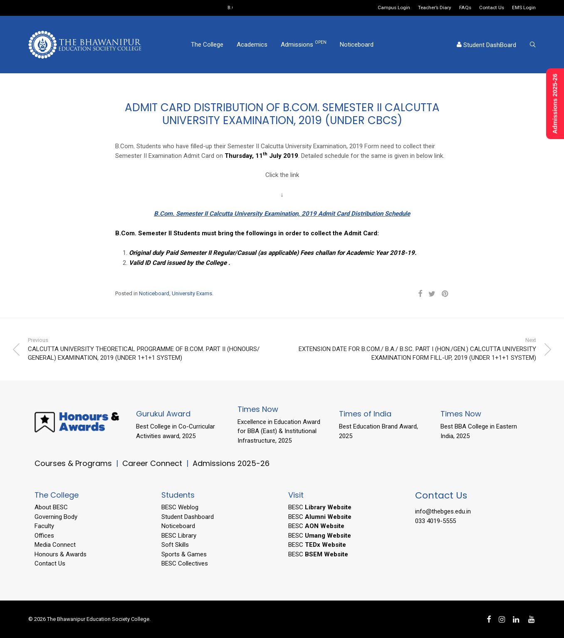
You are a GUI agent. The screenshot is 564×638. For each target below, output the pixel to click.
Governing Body (56, 517)
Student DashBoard (486, 45)
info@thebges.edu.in (443, 511)
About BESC (51, 507)
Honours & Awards (61, 554)
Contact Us (491, 7)
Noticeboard (357, 44)
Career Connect (153, 463)
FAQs (465, 7)
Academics (252, 44)
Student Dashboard (187, 517)
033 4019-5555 (435, 521)
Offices (44, 535)
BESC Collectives (184, 563)
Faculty (44, 526)
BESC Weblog (179, 507)
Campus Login (394, 7)
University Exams (192, 293)
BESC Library (178, 535)
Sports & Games (184, 554)
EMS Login (524, 7)
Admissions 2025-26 (231, 463)
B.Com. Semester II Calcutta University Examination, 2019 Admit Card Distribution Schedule (282, 213)
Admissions (304, 44)
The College (207, 44)
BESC (319, 507)
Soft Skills (175, 544)
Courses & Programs (73, 463)
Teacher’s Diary (434, 7)
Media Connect (55, 544)
